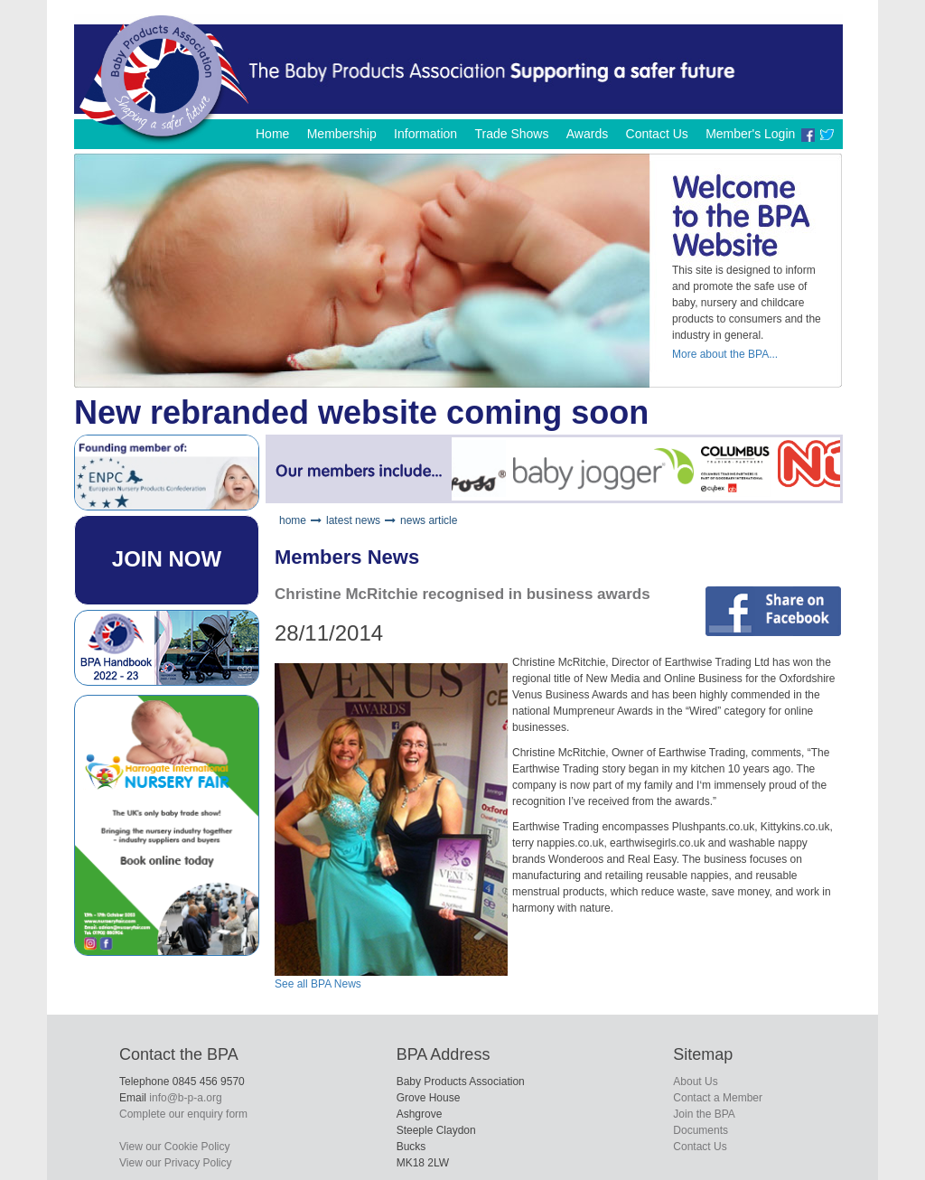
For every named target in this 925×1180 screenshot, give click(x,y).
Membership (342, 133)
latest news (353, 520)
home (292, 520)
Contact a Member (717, 1097)
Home (272, 133)
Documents (700, 1130)
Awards (587, 133)
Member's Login (750, 133)
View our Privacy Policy (175, 1163)
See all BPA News (318, 984)
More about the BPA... (725, 354)
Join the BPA (703, 1114)
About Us (695, 1081)
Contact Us (657, 133)
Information (425, 133)
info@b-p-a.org (185, 1097)
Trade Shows (511, 133)
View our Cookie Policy (174, 1146)
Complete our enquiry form (183, 1114)
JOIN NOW (166, 559)
